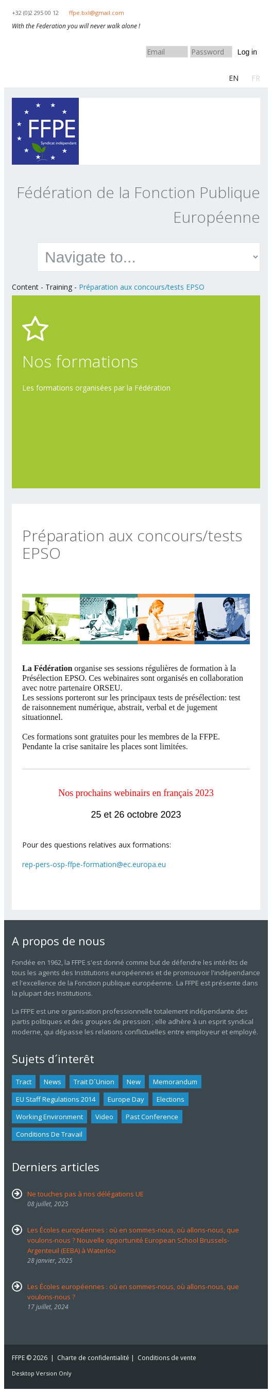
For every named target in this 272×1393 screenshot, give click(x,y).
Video (104, 1116)
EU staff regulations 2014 (55, 1099)
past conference (152, 1116)
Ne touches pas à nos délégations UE (85, 1193)
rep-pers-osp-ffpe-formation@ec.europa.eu (94, 864)
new (134, 1081)
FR (255, 78)
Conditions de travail (49, 1134)
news (52, 1081)
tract (23, 1081)
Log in (247, 52)
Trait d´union (94, 1081)
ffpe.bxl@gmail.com (96, 12)
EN (234, 78)
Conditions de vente (167, 1357)
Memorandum (175, 1081)
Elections (170, 1099)
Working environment (49, 1116)
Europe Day (126, 1099)
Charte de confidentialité (93, 1357)
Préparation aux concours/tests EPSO (142, 287)
